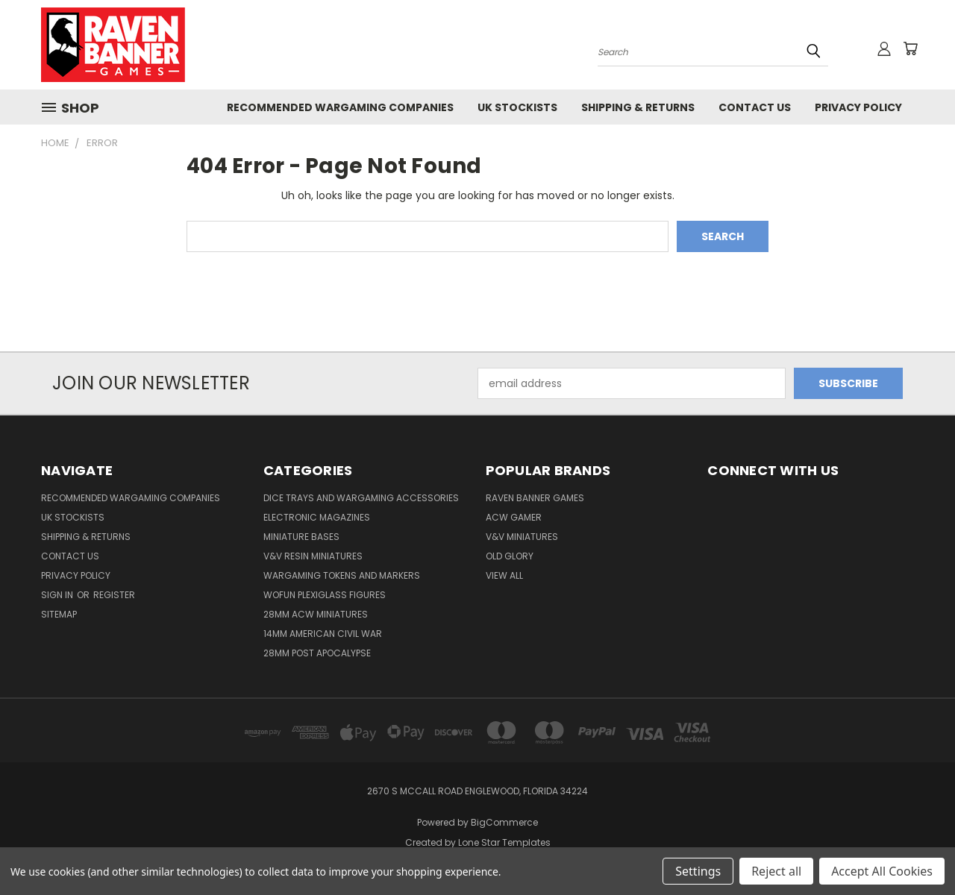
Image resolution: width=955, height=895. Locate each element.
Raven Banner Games (535, 498)
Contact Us (754, 107)
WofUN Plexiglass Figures (324, 594)
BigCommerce (504, 822)
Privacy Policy (858, 107)
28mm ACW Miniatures (315, 614)
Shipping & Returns (638, 107)
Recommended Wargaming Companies (340, 107)
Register (114, 594)
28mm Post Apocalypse (317, 653)
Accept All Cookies (882, 871)
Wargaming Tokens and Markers (341, 575)
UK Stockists (517, 107)
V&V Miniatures (522, 536)
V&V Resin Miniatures (313, 556)
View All (504, 575)
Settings (698, 871)
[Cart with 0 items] (910, 48)
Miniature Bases (301, 536)
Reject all (776, 871)
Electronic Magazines (316, 517)
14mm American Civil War (322, 633)
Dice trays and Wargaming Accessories (361, 498)
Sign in (58, 594)
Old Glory (509, 556)
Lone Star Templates (504, 842)
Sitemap (59, 614)
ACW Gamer (514, 517)
